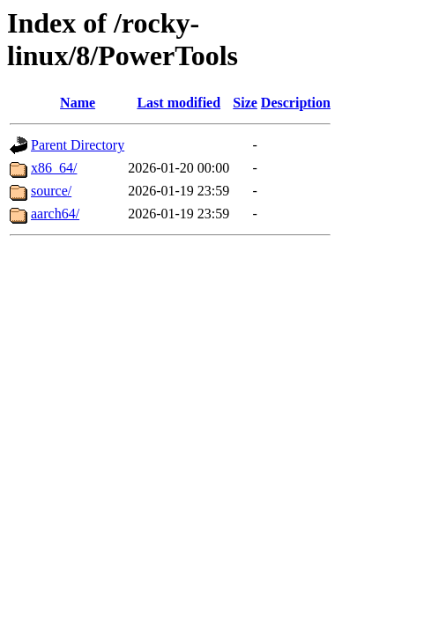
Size (245, 102)
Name (77, 102)
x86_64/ (54, 167)
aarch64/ (55, 213)
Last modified (178, 102)
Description (296, 102)
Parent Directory (77, 144)
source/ (51, 190)
